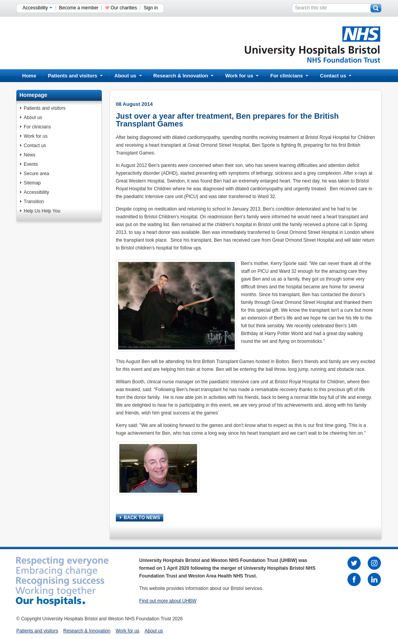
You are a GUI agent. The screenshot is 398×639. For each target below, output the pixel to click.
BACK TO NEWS (140, 517)
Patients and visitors (75, 76)
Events (31, 164)
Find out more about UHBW (167, 601)
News (29, 155)
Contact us (335, 76)
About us (127, 76)
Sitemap (32, 183)
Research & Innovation (184, 76)
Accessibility (37, 8)
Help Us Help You (42, 211)
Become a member (78, 8)
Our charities (123, 8)
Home (29, 76)
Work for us (241, 76)
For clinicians (289, 76)
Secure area (36, 173)
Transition (34, 201)
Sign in (150, 8)
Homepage (33, 95)
